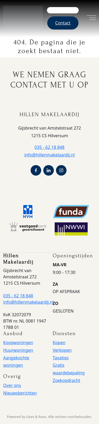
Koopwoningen (18, 342)
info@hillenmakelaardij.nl (49, 155)
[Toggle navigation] (88, 18)
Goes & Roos (36, 416)
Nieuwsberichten (20, 393)
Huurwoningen (18, 350)
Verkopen (62, 350)
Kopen (59, 342)
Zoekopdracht (66, 380)
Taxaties (61, 358)
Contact (62, 23)
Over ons (12, 385)
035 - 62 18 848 (49, 147)
